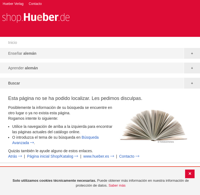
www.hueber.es (96, 156)
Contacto (35, 4)
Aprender (23, 68)
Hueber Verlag (13, 4)
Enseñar (22, 53)
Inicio (12, 42)
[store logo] (36, 17)
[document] (101, 183)
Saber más (116, 185)
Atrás (12, 156)
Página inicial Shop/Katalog (50, 156)
